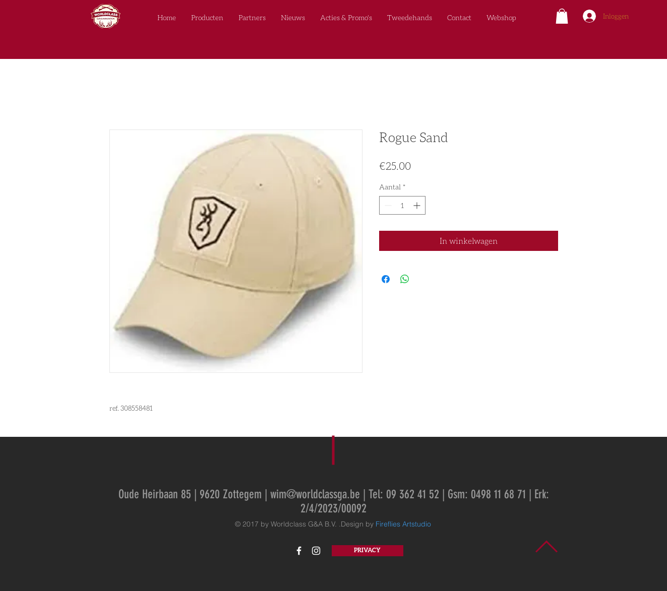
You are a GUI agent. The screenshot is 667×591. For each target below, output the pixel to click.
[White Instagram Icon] (316, 550)
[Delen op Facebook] (386, 279)
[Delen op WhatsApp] (405, 279)
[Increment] (417, 205)
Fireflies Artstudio (403, 524)
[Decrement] (387, 205)
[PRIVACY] (367, 550)
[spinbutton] (402, 205)
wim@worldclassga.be (315, 494)
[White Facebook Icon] (299, 550)
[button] (562, 16)
